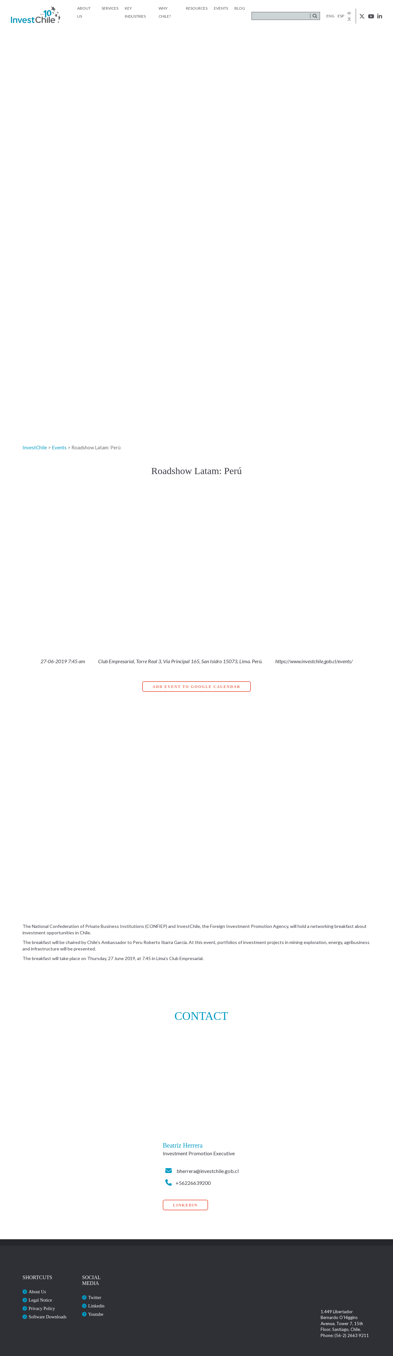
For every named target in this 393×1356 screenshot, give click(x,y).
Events (221, 8)
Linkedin (96, 1306)
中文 (349, 16)
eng (330, 16)
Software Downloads (48, 1317)
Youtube (95, 1314)
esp (341, 16)
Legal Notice (40, 1300)
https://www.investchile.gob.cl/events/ (314, 661)
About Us (37, 1291)
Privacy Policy (42, 1308)
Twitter (94, 1297)
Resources (196, 8)
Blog (239, 8)
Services (110, 8)
